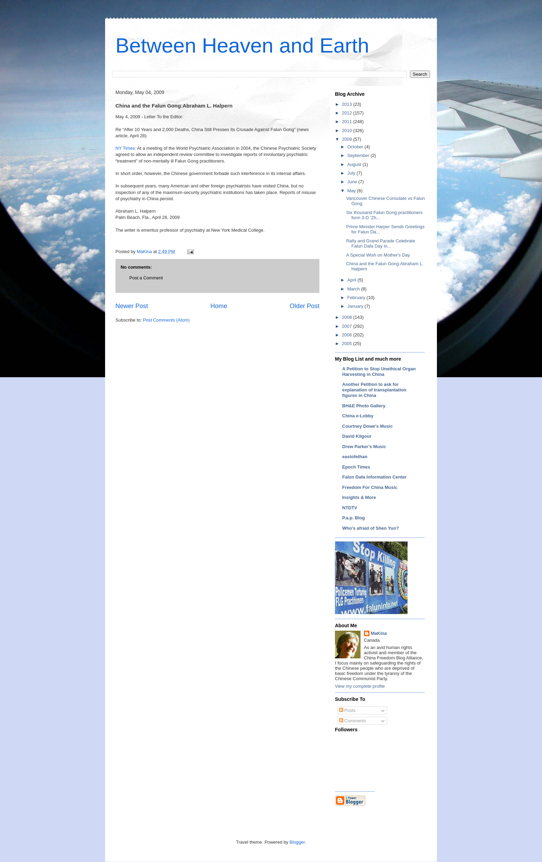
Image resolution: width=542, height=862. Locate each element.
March (354, 288)
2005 (347, 343)
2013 (347, 104)
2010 (347, 130)
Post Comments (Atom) (166, 320)
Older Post (304, 306)
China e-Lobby (357, 415)
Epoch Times (356, 467)
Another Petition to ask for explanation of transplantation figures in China (374, 390)
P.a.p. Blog (353, 517)
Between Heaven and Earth (242, 45)
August (355, 164)
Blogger (297, 842)
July (352, 173)
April (352, 279)
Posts (347, 710)
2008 (347, 317)
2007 (347, 326)
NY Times (125, 148)
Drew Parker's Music (364, 446)
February (357, 297)
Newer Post (131, 306)
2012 (347, 112)
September (359, 155)
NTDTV (349, 507)
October (356, 146)
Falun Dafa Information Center (374, 477)
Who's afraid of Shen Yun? (370, 528)
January (356, 306)
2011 (347, 121)
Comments (352, 720)
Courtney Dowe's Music (367, 426)
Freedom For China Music (370, 487)
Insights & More (359, 497)
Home (219, 306)
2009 (347, 139)
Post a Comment (146, 277)
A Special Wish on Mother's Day (378, 255)
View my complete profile (360, 686)
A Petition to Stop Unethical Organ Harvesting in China (379, 371)
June (352, 181)
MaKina (379, 633)
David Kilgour (357, 436)
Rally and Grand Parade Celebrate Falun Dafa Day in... (380, 243)
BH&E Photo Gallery (363, 405)
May (352, 190)
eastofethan (354, 456)
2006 (347, 334)
